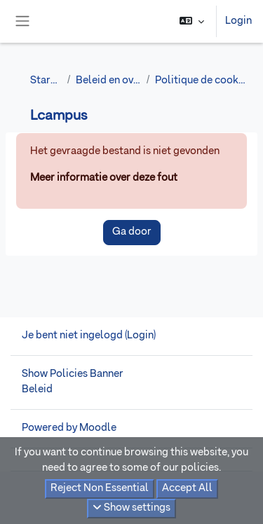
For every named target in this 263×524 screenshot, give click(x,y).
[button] (191, 21)
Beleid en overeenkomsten (108, 80)
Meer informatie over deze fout (103, 178)
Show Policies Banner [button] (72, 374)
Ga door (131, 232)
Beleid (37, 389)
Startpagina (46, 80)
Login (238, 21)
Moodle (97, 428)
